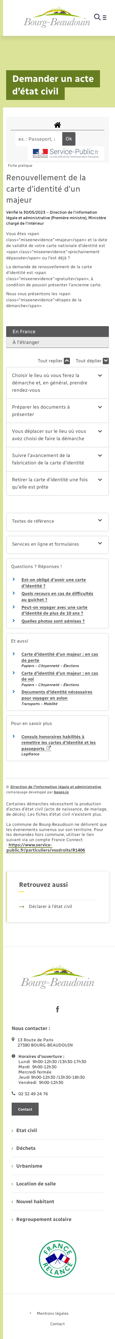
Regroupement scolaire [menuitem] (41, 1219)
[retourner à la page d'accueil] (57, 17)
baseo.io (61, 792)
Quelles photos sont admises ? (53, 621)
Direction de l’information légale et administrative (55, 787)
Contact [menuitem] (57, 1324)
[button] (57, 383)
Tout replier (54, 361)
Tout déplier (92, 361)
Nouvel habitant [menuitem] (33, 1201)
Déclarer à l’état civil (45, 906)
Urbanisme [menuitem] (27, 1166)
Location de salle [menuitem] (34, 1184)
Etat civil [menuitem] (24, 1130)
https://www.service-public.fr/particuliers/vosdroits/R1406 (45, 847)
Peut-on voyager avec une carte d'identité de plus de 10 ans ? (54, 610)
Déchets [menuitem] (24, 1148)
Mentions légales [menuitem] (53, 1313)
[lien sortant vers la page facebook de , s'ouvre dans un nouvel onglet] (57, 1009)
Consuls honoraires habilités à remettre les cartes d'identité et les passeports (58, 742)
